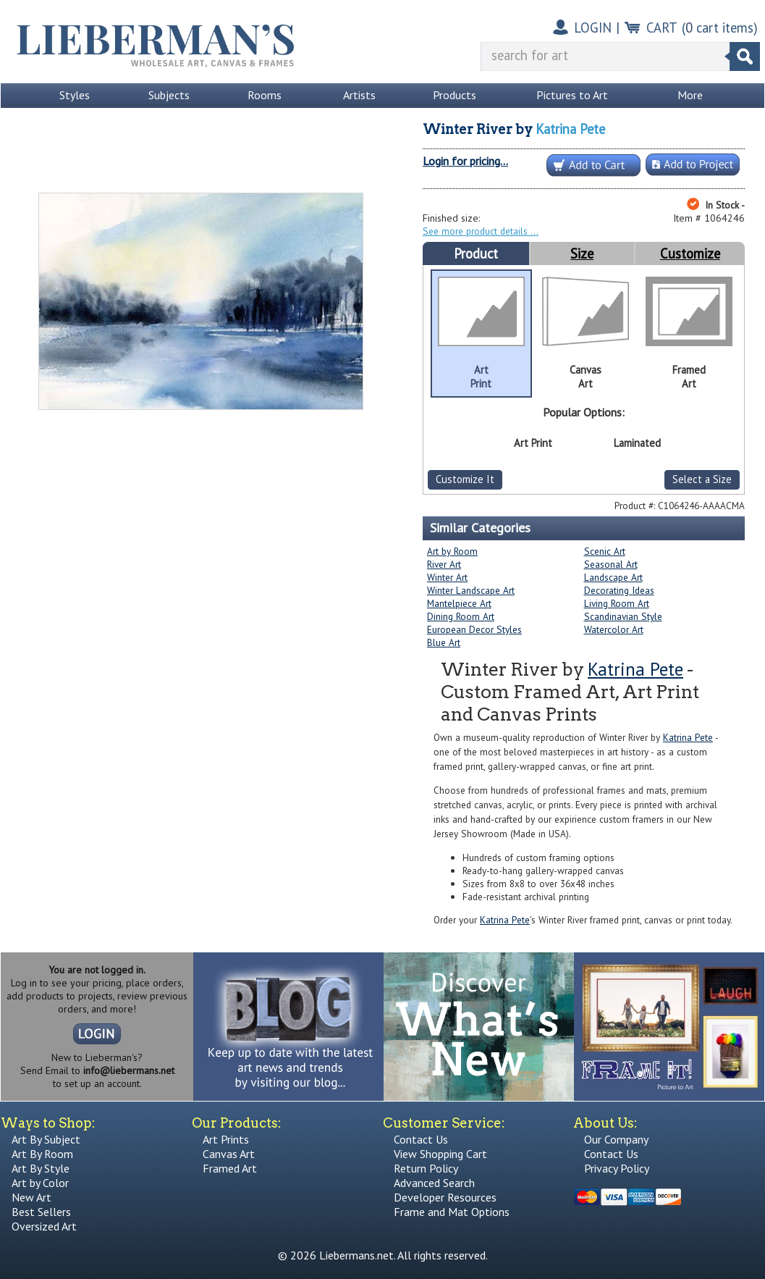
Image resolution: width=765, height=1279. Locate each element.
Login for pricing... (465, 161)
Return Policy (426, 1168)
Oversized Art (44, 1226)
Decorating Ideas (619, 590)
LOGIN (593, 27)
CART (661, 27)
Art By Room (42, 1153)
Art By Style (40, 1168)
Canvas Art (229, 1153)
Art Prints (226, 1139)
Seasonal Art (611, 564)
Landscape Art (613, 577)
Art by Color (40, 1182)
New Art (31, 1197)
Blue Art (443, 642)
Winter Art (447, 577)
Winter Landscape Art (471, 590)
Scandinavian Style (623, 616)
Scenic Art (604, 551)
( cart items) (720, 27)
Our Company (616, 1139)
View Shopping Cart (440, 1153)
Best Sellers (41, 1211)
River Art (444, 564)
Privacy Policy (616, 1168)
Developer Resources (445, 1197)
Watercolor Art (613, 629)
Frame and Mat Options (452, 1211)
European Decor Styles (474, 629)
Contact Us (421, 1139)
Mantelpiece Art (459, 603)
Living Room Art (616, 603)
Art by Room (452, 551)
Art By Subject (46, 1139)
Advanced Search (434, 1182)
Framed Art (230, 1168)
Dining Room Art (460, 616)
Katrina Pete (570, 129)
